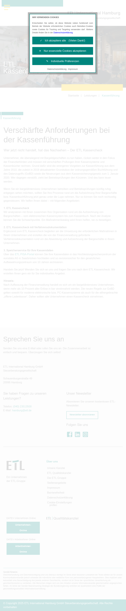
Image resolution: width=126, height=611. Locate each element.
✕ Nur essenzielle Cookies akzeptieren (62, 50)
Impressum (73, 69)
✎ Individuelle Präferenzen (62, 61)
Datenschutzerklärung (63, 32)
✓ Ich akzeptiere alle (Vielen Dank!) (62, 40)
